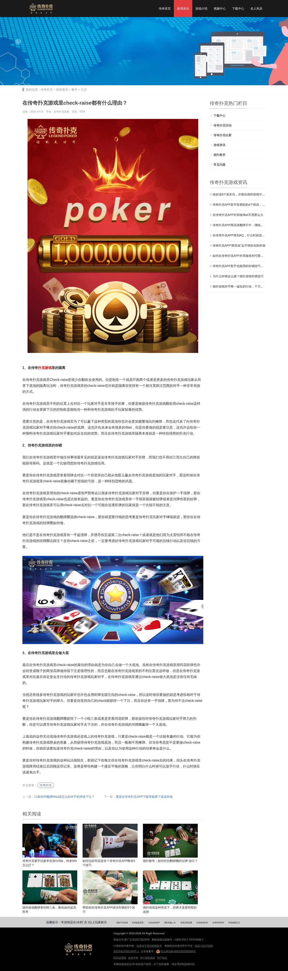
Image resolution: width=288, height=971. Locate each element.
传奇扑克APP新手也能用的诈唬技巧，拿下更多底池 (239, 266)
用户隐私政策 (147, 957)
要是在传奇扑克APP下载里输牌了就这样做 (144, 796)
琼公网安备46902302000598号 (176, 951)
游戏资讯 (219, 145)
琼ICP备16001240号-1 (126, 951)
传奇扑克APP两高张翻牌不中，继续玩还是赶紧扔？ (239, 225)
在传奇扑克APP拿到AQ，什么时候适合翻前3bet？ (239, 235)
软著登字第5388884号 (149, 945)
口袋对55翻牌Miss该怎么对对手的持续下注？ (64, 796)
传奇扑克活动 (222, 125)
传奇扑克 (47, 89)
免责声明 (133, 957)
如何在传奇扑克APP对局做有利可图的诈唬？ (239, 255)
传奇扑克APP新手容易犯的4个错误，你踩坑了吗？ (239, 204)
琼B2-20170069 (204, 945)
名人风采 (256, 8)
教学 (74, 89)
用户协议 (162, 957)
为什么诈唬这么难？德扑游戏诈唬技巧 (238, 276)
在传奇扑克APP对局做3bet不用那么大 (238, 215)
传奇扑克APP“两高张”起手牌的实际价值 (239, 245)
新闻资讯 (183, 8)
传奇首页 (165, 8)
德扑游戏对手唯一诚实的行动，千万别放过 (239, 286)
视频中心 (220, 8)
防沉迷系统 (119, 957)
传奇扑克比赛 (222, 135)
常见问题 (219, 164)
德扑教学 (219, 154)
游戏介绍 (201, 8)
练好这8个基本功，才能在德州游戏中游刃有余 (239, 194)
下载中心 (238, 8)
